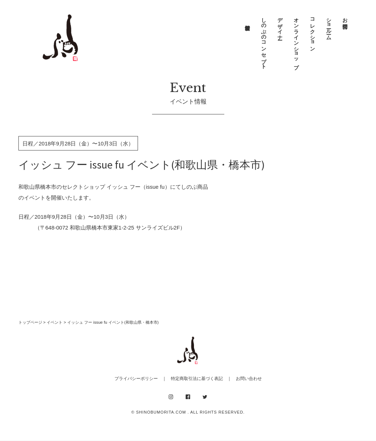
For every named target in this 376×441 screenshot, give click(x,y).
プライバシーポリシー (136, 378)
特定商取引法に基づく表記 (197, 378)
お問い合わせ (249, 378)
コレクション (312, 31)
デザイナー (280, 26)
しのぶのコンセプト (264, 40)
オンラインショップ (296, 40)
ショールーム (329, 26)
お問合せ (345, 20)
